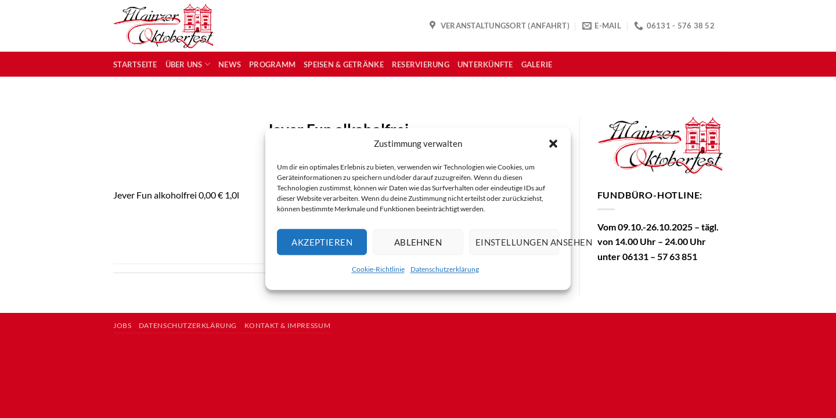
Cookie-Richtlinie (378, 269)
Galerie (537, 64)
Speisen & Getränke (344, 64)
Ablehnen (418, 242)
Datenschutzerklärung (444, 269)
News (229, 64)
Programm (272, 64)
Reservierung (420, 64)
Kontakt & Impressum (287, 325)
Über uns (188, 64)
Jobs (122, 325)
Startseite (135, 64)
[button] (553, 143)
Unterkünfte (485, 64)
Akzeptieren (321, 242)
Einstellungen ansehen (517, 242)
